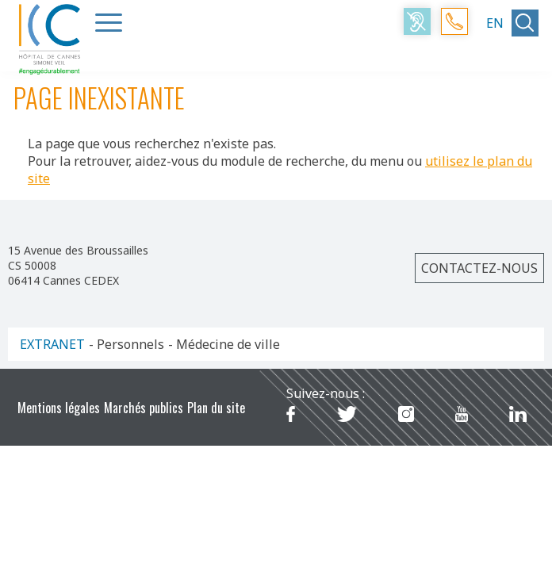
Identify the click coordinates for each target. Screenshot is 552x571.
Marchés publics (143, 407)
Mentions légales (58, 407)
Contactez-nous (479, 268)
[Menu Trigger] (108, 22)
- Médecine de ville (224, 344)
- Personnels (126, 344)
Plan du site (216, 407)
